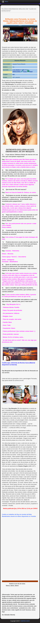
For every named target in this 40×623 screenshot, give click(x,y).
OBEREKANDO (25, 621)
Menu (6, 1)
